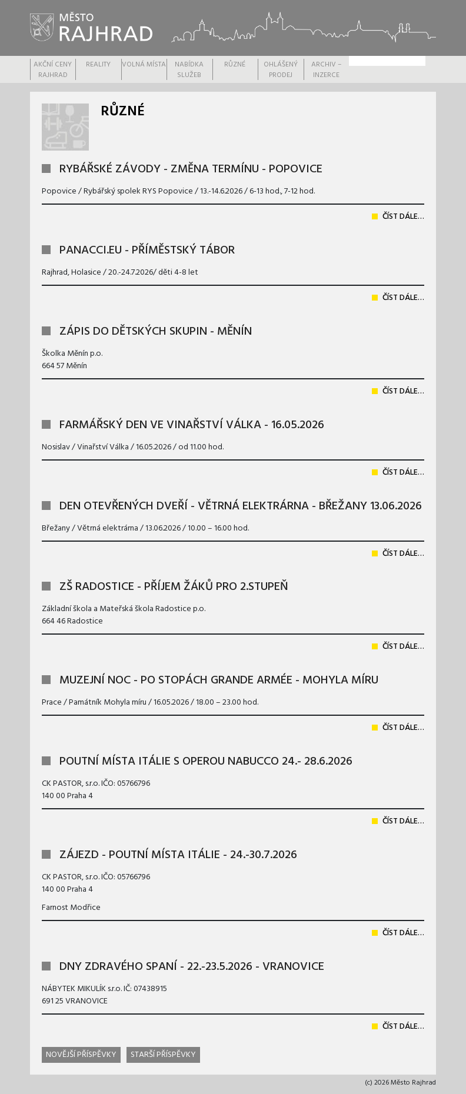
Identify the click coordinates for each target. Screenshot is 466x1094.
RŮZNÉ (234, 65)
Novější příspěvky (81, 1055)
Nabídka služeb (189, 70)
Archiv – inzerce (326, 70)
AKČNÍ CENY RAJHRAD (53, 70)
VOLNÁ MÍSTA (144, 65)
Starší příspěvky (163, 1055)
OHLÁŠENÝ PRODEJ (281, 70)
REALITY (98, 65)
